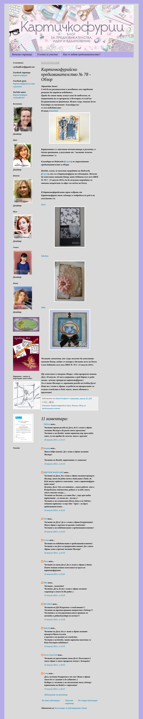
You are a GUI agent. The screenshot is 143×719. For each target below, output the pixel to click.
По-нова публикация (51, 700)
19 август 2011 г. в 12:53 (54, 646)
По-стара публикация (87, 700)
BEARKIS (48, 604)
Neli (45, 519)
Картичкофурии (20, 75)
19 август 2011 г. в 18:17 (54, 689)
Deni (43, 204)
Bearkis (53, 111)
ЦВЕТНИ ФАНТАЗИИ (54, 472)
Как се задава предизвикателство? (81, 54)
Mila (43, 307)
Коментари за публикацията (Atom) (71, 708)
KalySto (47, 628)
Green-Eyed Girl (50, 655)
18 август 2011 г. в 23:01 (54, 574)
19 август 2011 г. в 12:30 (54, 619)
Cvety (46, 673)
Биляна (47, 448)
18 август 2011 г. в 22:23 (54, 532)
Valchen (44, 256)
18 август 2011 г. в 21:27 (54, 440)
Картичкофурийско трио (61, 406)
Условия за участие (47, 54)
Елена (46, 540)
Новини (75, 406)
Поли (46, 561)
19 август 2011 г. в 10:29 (54, 595)
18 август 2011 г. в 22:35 (54, 553)
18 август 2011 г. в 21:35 (54, 464)
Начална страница (22, 54)
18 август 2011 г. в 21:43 (54, 510)
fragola (68, 161)
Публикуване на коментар (55, 695)
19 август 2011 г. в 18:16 (54, 665)
